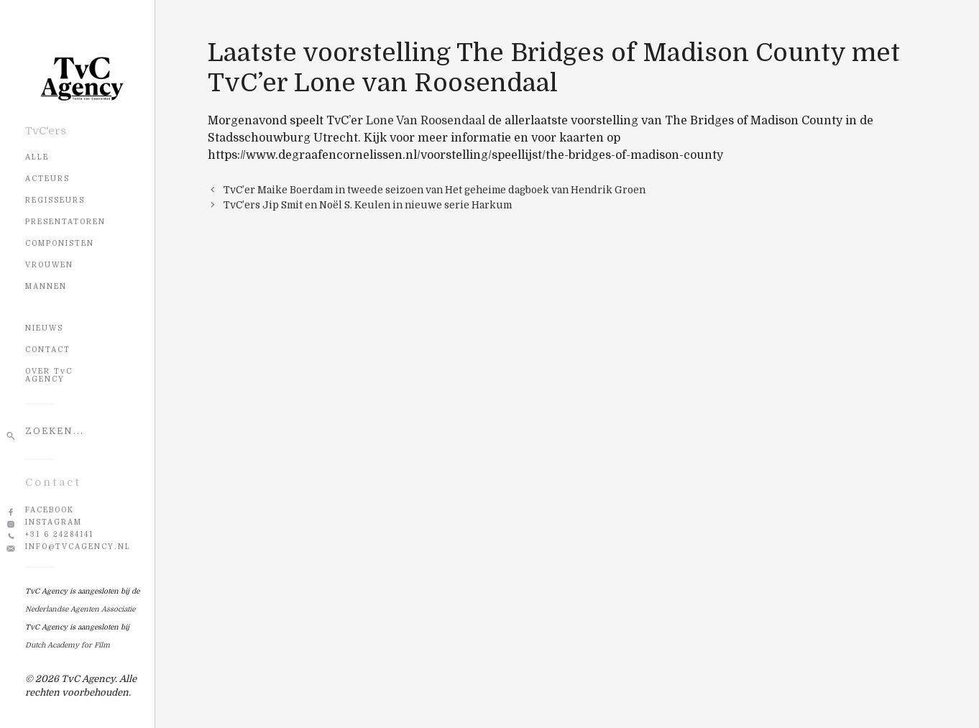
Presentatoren (65, 222)
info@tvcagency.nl (78, 546)
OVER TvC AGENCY (49, 375)
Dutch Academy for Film (67, 645)
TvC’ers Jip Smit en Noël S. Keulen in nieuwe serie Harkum (368, 205)
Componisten (59, 243)
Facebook (49, 510)
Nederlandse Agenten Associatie (80, 609)
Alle (37, 157)
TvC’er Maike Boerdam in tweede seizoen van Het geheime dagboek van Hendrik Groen (434, 190)
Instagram (53, 522)
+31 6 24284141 (59, 534)
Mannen (46, 286)
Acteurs (47, 179)
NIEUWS (44, 328)
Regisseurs (55, 200)
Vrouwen (49, 265)
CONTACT (47, 350)
